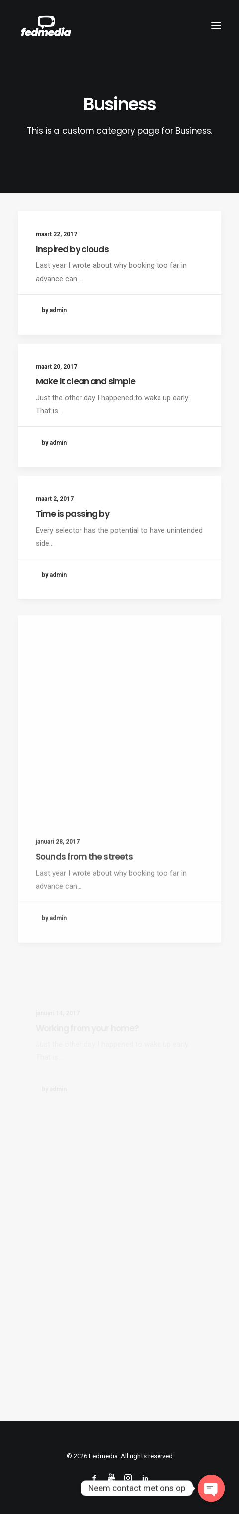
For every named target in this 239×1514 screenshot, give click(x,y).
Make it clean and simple (86, 383)
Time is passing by (72, 553)
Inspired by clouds (72, 249)
